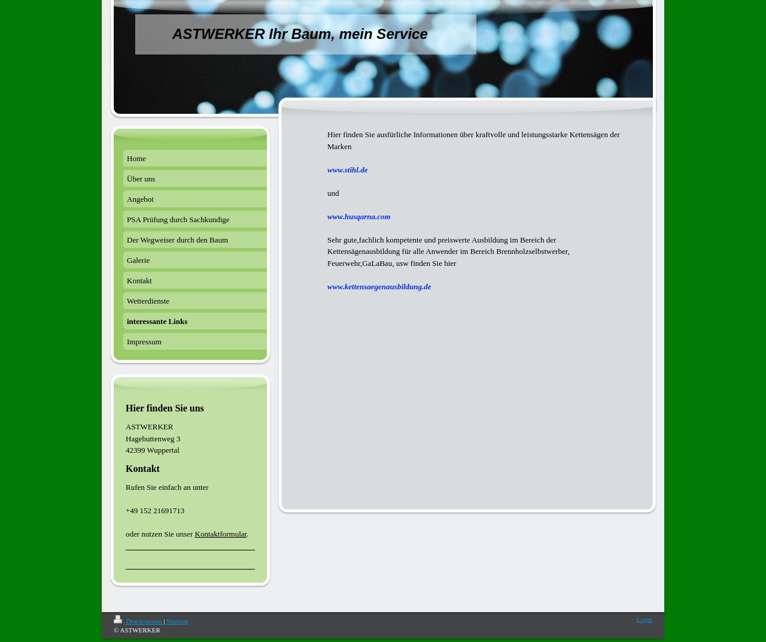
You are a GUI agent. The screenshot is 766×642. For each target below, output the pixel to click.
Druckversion (138, 621)
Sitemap (177, 621)
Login (644, 619)
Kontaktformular (221, 533)
